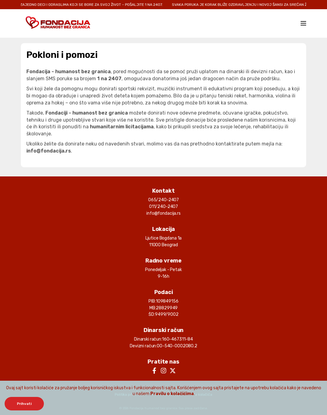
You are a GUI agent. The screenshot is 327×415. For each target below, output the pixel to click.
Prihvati (24, 404)
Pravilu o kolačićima (172, 393)
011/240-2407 (163, 206)
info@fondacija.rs (163, 213)
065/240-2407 (163, 199)
